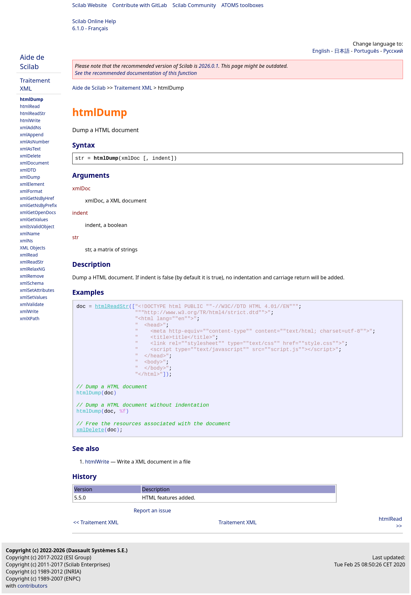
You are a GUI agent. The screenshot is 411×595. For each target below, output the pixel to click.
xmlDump (30, 177)
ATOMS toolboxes (243, 5)
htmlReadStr (33, 113)
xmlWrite (29, 311)
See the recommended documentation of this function (136, 73)
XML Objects (32, 248)
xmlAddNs (30, 127)
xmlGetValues (34, 219)
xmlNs (26, 241)
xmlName (30, 233)
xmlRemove (32, 276)
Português (366, 50)
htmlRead (30, 106)
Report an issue (152, 510)
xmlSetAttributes (37, 290)
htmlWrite (30, 120)
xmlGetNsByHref (37, 198)
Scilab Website (89, 5)
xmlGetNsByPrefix (38, 205)
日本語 (342, 50)
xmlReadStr (32, 262)
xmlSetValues (33, 297)
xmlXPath (29, 318)
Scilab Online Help (94, 21)
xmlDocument (34, 163)
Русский (393, 50)
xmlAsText (30, 149)
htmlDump (31, 99)
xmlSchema (32, 283)
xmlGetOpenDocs (38, 212)
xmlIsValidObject (37, 226)
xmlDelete (30, 156)
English (321, 50)
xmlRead (29, 255)
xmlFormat (31, 191)
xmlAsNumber (34, 142)
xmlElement (32, 184)
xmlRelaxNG (32, 269)
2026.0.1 (208, 65)
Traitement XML (133, 87)
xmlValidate (32, 304)
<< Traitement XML (95, 522)
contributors (33, 585)
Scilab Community (194, 5)
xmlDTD (28, 170)
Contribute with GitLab (139, 5)
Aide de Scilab (32, 61)
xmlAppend (31, 134)
